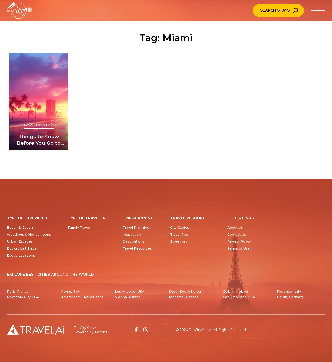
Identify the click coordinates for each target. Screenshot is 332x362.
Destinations (134, 241)
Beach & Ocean (20, 227)
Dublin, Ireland (235, 291)
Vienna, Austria (127, 297)
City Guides (179, 227)
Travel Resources (137, 248)
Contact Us (236, 234)
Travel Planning (136, 227)
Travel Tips (179, 234)
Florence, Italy (289, 291)
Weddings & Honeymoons (29, 234)
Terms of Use (238, 248)
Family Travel (79, 227)
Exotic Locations (21, 255)
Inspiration (132, 234)
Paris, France (18, 291)
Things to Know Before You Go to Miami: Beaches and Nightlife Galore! (38, 140)
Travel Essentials (39, 125)
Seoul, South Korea (185, 291)
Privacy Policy (239, 241)
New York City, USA (23, 297)
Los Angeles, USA (129, 291)
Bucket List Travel (22, 248)
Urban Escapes (20, 241)
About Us (235, 227)
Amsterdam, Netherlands (82, 297)
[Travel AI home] (35, 330)
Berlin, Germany (290, 297)
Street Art (178, 241)
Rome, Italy (70, 291)
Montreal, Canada (183, 297)
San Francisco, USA (239, 297)
